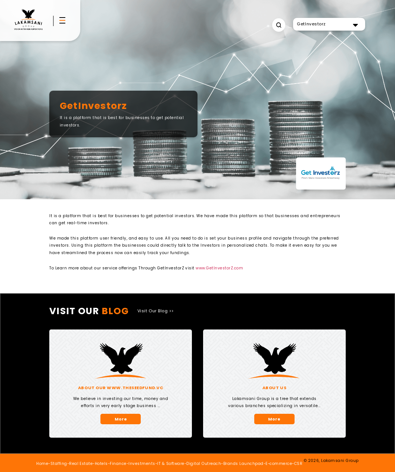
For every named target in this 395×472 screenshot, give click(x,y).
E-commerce (278, 463)
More (121, 419)
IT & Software (170, 463)
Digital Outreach (203, 463)
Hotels (101, 463)
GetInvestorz (311, 24)
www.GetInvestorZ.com (219, 268)
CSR (298, 463)
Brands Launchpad (243, 463)
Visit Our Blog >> (155, 311)
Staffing (58, 463)
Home (42, 463)
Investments (141, 463)
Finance (118, 463)
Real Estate (81, 463)
